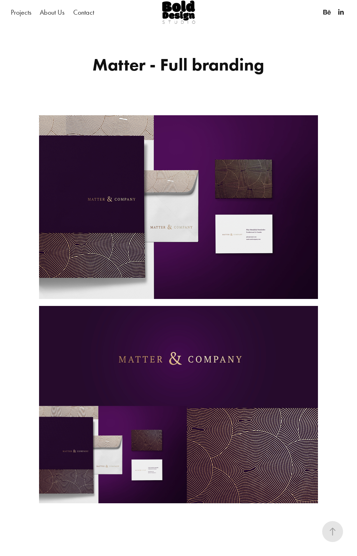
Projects (21, 12)
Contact (83, 12)
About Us (52, 12)
